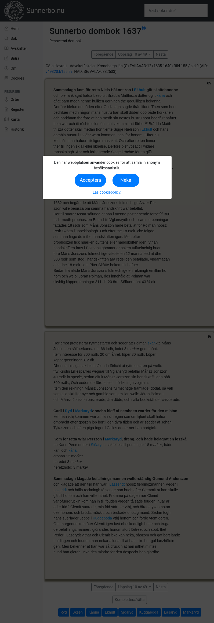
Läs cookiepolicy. (107, 192)
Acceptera (90, 180)
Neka (125, 180)
